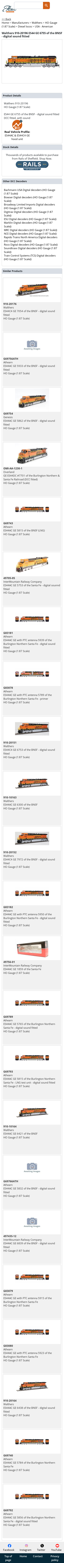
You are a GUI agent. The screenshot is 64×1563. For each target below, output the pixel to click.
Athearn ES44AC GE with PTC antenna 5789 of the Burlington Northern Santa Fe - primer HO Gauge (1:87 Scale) (27, 695)
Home (23, 1556)
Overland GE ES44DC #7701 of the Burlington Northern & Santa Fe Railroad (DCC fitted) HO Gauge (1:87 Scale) (31, 476)
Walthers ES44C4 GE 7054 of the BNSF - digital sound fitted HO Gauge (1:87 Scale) (29, 311)
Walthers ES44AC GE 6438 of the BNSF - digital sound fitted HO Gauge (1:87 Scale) (29, 1408)
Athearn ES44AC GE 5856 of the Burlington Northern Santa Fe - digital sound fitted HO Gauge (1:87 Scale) (29, 1517)
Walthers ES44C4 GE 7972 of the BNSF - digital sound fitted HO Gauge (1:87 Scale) (29, 859)
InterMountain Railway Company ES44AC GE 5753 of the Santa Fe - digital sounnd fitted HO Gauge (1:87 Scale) (31, 585)
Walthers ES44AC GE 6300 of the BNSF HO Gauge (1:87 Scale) (20, 803)
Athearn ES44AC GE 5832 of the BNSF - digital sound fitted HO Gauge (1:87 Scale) (29, 1188)
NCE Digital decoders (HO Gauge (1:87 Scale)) (30, 233)
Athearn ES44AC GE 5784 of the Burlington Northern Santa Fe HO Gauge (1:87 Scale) (29, 1463)
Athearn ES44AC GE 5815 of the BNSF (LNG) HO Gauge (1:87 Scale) (24, 528)
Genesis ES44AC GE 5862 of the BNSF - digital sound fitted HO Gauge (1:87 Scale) (29, 421)
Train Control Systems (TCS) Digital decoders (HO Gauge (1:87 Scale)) (30, 257)
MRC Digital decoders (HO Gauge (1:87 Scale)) (30, 230)
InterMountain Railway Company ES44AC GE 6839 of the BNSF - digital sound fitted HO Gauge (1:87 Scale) (29, 1243)
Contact (38, 1556)
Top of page (8, 1558)
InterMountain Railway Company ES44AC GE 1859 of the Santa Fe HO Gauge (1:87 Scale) (22, 967)
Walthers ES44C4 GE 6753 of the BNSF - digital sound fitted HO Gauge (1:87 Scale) (29, 750)
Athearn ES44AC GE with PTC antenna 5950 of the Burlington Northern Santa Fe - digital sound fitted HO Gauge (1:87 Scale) (29, 916)
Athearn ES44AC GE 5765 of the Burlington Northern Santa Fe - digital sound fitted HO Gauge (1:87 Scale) (29, 1024)
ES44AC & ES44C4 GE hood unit (17, 132)
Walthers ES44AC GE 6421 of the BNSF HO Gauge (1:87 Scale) (20, 1132)
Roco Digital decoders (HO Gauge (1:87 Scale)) (31, 244)
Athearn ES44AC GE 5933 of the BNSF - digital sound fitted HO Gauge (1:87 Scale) (29, 366)
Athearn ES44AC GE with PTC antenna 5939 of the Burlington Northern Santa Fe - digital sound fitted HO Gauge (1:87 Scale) (29, 642)
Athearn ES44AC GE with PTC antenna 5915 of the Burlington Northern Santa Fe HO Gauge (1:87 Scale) (27, 1298)
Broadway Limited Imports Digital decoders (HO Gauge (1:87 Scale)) (29, 206)
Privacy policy (55, 1558)
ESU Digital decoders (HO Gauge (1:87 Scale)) (30, 219)
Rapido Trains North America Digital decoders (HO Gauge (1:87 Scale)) (30, 238)
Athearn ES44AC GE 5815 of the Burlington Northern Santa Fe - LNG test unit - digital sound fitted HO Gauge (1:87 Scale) (29, 1079)
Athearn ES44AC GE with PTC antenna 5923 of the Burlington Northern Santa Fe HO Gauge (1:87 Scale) (27, 1353)
